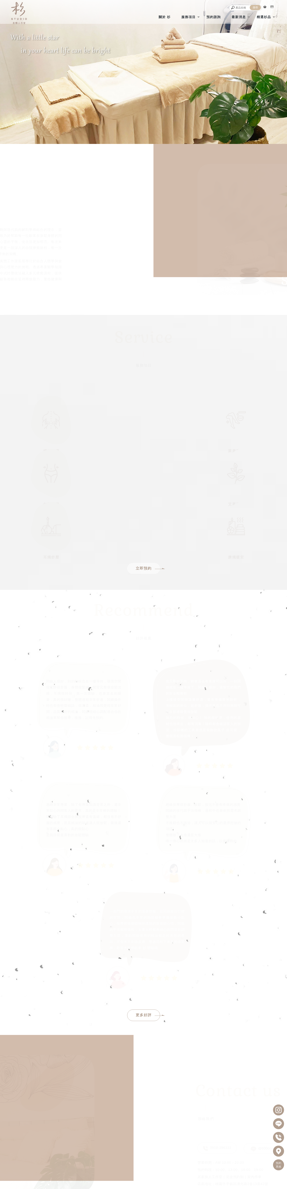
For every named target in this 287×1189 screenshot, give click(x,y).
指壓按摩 (158, 1177)
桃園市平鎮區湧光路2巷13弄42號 (138, 1150)
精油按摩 (130, 1177)
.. (156, 1185)
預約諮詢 (210, 16)
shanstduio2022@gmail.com (138, 1145)
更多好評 (148, 922)
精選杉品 (260, 16)
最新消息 (235, 16)
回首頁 (43, 1166)
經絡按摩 (115, 1177)
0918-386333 (216, 1053)
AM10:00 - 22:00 (141, 1140)
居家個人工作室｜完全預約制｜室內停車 (133, 1155)
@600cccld (264, 1053)
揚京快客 (130, 1185)
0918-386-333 (138, 1135)
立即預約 (148, 475)
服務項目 (185, 16)
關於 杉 (161, 16)
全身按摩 (143, 1177)
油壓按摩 (172, 1177)
